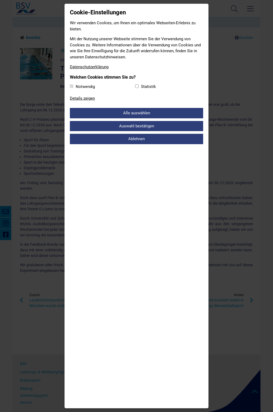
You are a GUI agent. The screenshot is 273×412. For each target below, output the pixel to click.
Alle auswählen (136, 113)
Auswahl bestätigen (136, 126)
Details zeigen (82, 98)
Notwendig (85, 86)
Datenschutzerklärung (89, 66)
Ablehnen (136, 138)
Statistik (148, 86)
